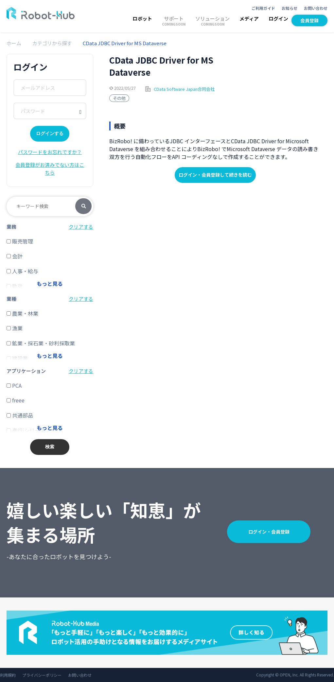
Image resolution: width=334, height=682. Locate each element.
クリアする (81, 226)
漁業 (15, 328)
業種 (11, 298)
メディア (249, 18)
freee (16, 400)
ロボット (142, 18)
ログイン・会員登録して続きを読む (215, 174)
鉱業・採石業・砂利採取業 (41, 343)
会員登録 (309, 20)
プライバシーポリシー (42, 675)
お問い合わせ (315, 8)
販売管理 (20, 241)
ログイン (278, 18)
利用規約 (8, 675)
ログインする (49, 133)
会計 (15, 256)
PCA (14, 385)
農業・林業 (22, 313)
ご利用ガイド (263, 8)
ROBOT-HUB (41, 13)
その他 (119, 98)
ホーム (14, 43)
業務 (11, 226)
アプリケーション (26, 370)
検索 (83, 206)
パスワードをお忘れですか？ (50, 151)
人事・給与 (22, 271)
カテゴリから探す (52, 43)
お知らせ (289, 8)
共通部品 (20, 415)
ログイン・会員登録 (269, 531)
